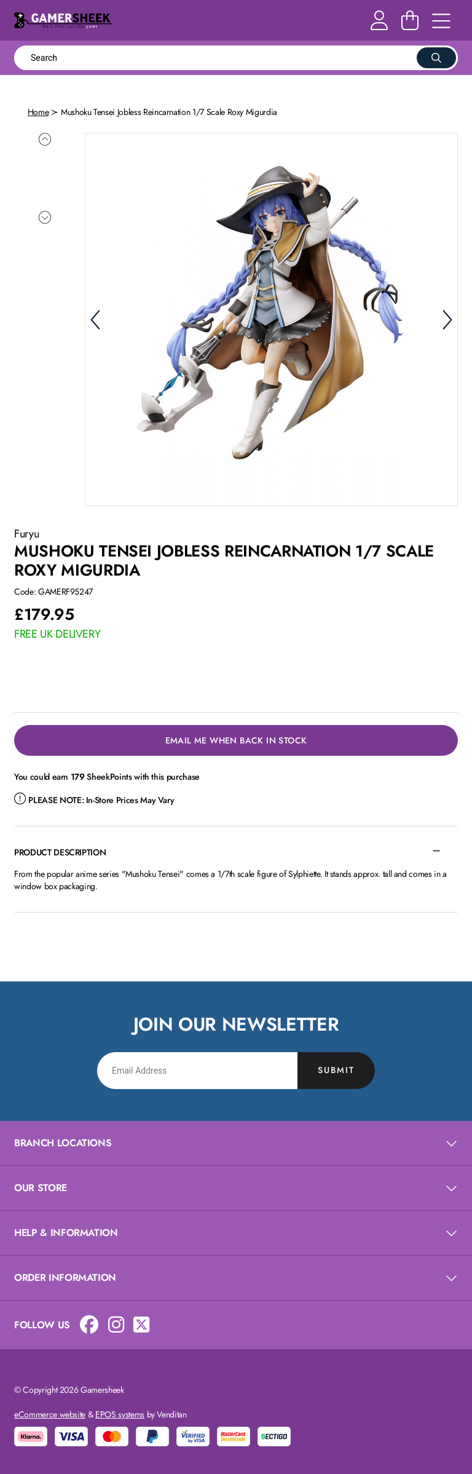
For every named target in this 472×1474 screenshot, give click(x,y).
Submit (336, 1069)
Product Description (60, 850)
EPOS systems (119, 1412)
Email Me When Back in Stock (236, 738)
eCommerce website (49, 1412)
